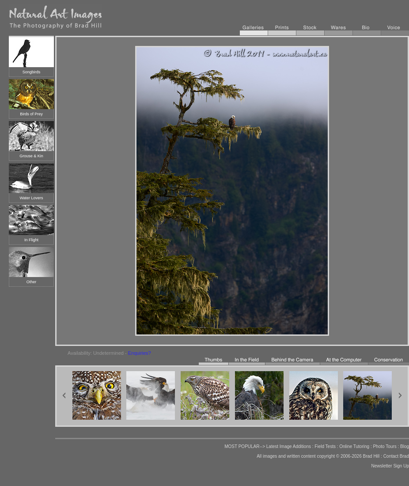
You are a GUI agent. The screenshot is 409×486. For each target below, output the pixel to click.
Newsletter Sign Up (390, 465)
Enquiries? (139, 353)
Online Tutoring (354, 446)
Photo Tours (384, 446)
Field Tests (325, 446)
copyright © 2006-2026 (339, 456)
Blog (404, 446)
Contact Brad (396, 456)
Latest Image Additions (288, 446)
